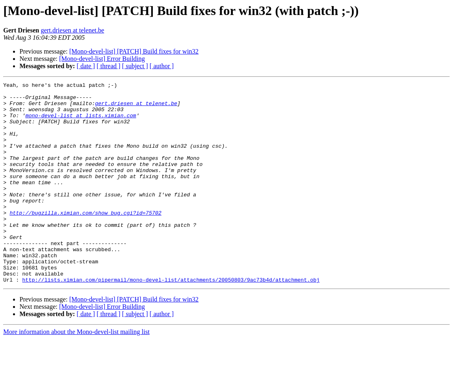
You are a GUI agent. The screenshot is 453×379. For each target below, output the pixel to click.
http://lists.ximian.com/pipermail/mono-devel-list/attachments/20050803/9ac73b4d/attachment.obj (171, 319)
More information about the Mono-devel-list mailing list (76, 371)
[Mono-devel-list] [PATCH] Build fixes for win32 (134, 51)
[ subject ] (135, 65)
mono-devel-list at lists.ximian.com (81, 122)
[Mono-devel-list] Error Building (102, 58)
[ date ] (86, 65)
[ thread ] (108, 65)
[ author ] (162, 65)
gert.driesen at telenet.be (72, 30)
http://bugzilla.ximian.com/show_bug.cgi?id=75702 (85, 239)
